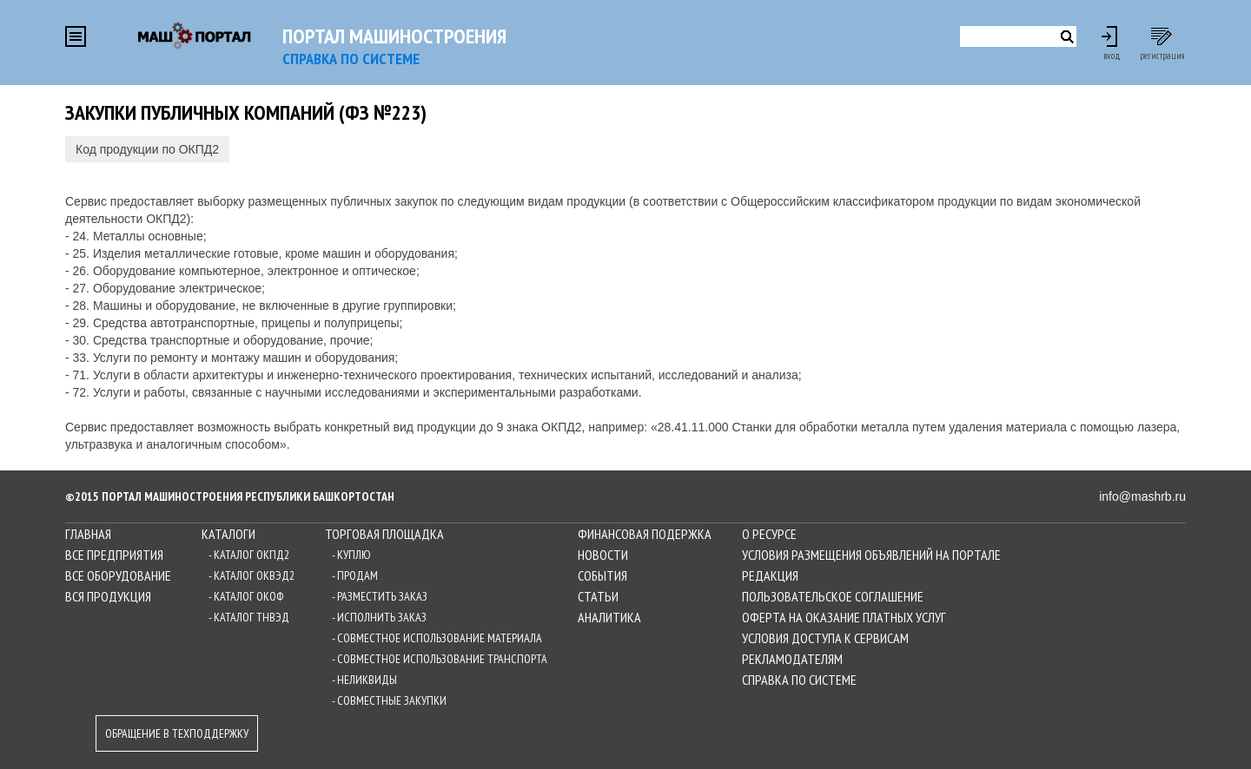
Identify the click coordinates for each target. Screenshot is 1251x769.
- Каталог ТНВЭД (248, 617)
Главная (88, 533)
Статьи (598, 596)
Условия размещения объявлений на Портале (871, 554)
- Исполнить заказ (379, 617)
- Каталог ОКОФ (245, 596)
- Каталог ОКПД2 (248, 554)
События (602, 575)
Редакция (770, 575)
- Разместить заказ (379, 596)
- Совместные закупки (389, 700)
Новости (603, 554)
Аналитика (609, 617)
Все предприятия (114, 554)
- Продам (355, 575)
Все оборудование (118, 575)
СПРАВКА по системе (351, 59)
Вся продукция (108, 596)
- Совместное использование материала (437, 638)
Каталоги (228, 533)
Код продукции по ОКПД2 (147, 149)
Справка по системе (799, 679)
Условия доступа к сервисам (825, 638)
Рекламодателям (792, 658)
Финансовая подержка (645, 533)
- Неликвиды (364, 679)
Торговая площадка (384, 533)
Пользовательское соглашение (832, 596)
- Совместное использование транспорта (439, 659)
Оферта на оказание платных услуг (844, 617)
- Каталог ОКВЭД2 (251, 575)
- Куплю (351, 554)
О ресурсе (769, 533)
